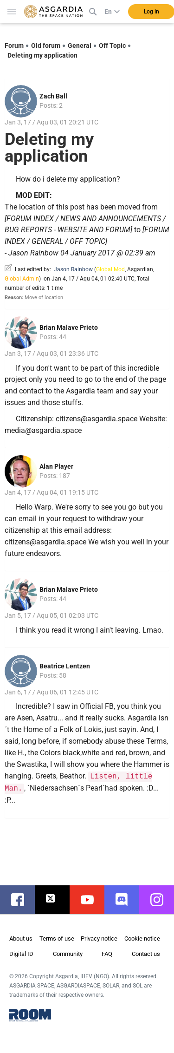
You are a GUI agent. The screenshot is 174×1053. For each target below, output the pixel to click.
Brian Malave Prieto (68, 327)
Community (68, 953)
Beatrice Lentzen (64, 666)
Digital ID (21, 953)
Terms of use (56, 938)
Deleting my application (42, 55)
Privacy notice (99, 938)
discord (126, 900)
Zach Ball (53, 96)
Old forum (45, 45)
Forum (14, 45)
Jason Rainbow (73, 269)
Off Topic (112, 45)
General (79, 45)
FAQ (107, 953)
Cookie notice (142, 938)
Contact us (146, 953)
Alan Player (56, 466)
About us (20, 938)
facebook (22, 900)
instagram (161, 900)
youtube (91, 900)
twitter (57, 900)
